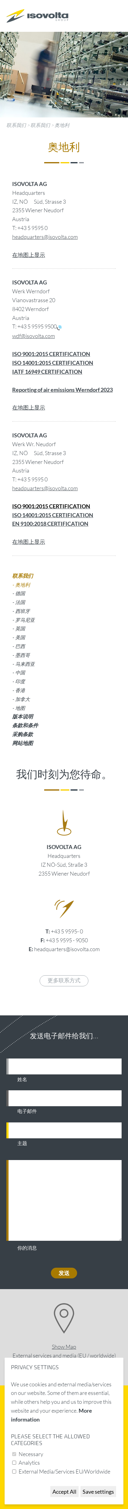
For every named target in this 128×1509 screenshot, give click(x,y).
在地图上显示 (28, 254)
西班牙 (22, 611)
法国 (20, 602)
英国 (20, 628)
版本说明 (22, 716)
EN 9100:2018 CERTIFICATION (50, 523)
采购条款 (22, 734)
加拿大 (22, 699)
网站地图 (22, 743)
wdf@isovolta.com (33, 335)
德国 (20, 593)
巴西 (20, 646)
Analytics (29, 1462)
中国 (20, 672)
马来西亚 (25, 664)
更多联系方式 (64, 980)
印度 (20, 681)
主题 (22, 1143)
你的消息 (27, 1248)
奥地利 (62, 125)
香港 (20, 690)
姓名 (22, 1080)
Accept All (64, 1491)
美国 (20, 637)
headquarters (28, 488)
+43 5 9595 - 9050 (67, 940)
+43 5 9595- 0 (67, 931)
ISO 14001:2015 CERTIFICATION (52, 515)
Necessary (31, 1454)
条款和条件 (25, 725)
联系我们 (16, 125)
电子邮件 (27, 1111)
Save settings (98, 1491)
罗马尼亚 (25, 620)
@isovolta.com (61, 488)
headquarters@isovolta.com (45, 236)
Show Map (64, 1346)
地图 (20, 708)
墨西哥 (22, 655)
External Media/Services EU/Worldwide (64, 1471)
